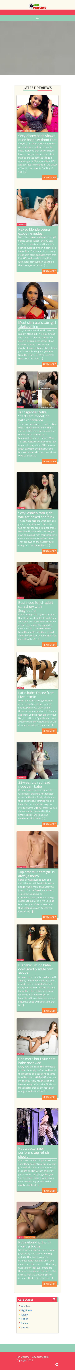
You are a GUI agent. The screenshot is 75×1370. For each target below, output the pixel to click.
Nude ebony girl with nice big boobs (34, 1244)
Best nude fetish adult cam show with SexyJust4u (35, 606)
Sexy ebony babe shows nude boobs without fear (37, 137)
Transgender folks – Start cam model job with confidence (34, 416)
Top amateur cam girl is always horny (36, 874)
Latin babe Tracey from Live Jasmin (36, 694)
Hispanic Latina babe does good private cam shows (35, 969)
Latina (20, 407)
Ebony (20, 131)
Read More (49, 177)
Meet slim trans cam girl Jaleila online (37, 324)
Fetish (20, 598)
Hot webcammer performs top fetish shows (33, 1152)
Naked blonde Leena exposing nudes (34, 231)
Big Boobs (30, 131)
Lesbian (21, 508)
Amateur (21, 224)
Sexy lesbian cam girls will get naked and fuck (36, 515)
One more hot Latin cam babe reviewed (36, 1060)
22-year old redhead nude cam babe (34, 784)
